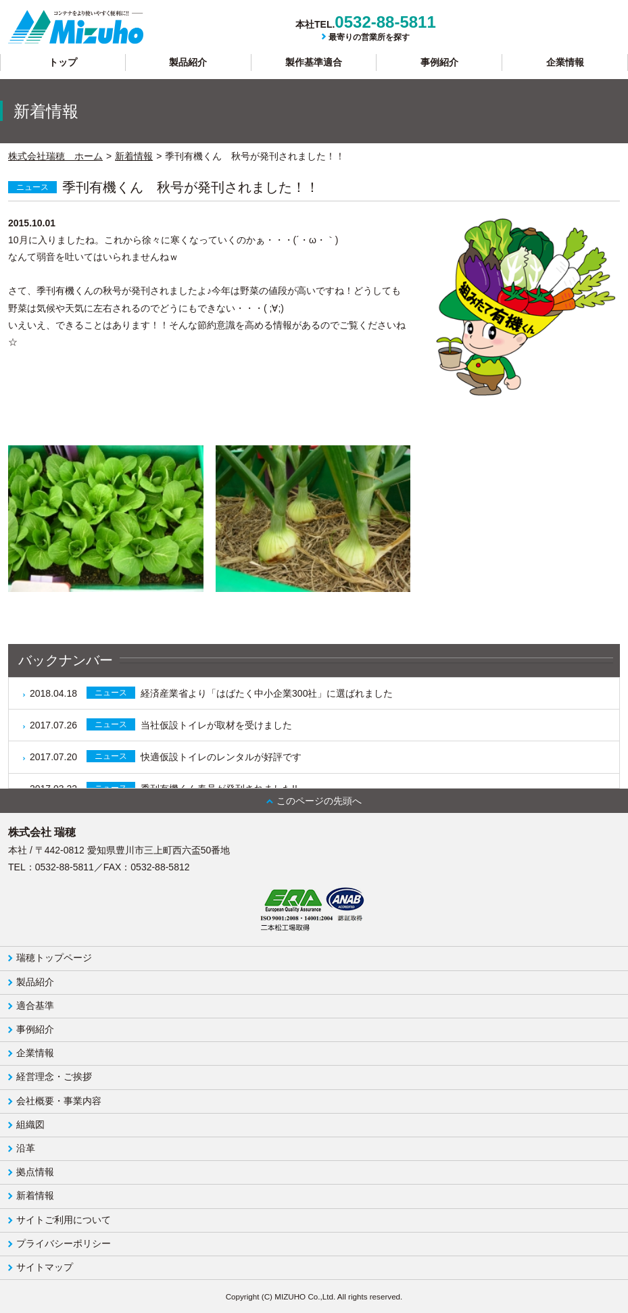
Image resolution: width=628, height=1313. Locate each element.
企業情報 (565, 62)
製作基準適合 (313, 62)
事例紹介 (439, 62)
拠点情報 (35, 1171)
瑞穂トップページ (54, 957)
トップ (63, 62)
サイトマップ (44, 1267)
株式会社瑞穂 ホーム (55, 156)
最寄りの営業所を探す (369, 37)
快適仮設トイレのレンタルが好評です (165, 756)
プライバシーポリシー (63, 1243)
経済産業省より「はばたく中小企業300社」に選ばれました (211, 693)
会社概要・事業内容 (58, 1100)
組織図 (30, 1124)
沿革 (25, 1148)
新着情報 (134, 156)
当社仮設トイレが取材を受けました (161, 724)
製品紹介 (188, 62)
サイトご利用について (63, 1219)
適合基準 (35, 1005)
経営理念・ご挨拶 (54, 1076)
